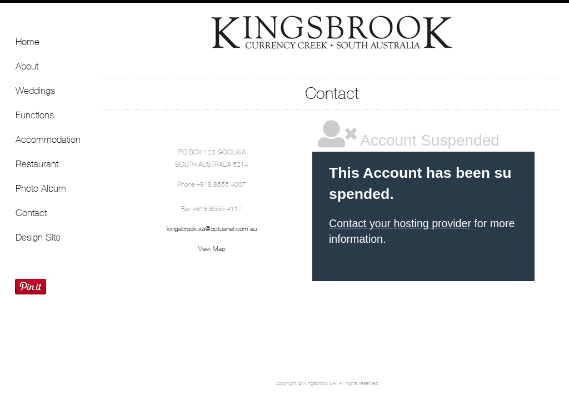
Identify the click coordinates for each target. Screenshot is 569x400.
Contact (31, 212)
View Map (212, 249)
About (27, 66)
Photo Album (41, 188)
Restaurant (37, 163)
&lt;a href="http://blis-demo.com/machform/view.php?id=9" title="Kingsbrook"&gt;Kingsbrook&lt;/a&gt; (423, 233)
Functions (35, 115)
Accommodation (48, 139)
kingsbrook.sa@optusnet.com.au (212, 229)
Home (27, 41)
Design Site (38, 237)
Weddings (35, 90)
